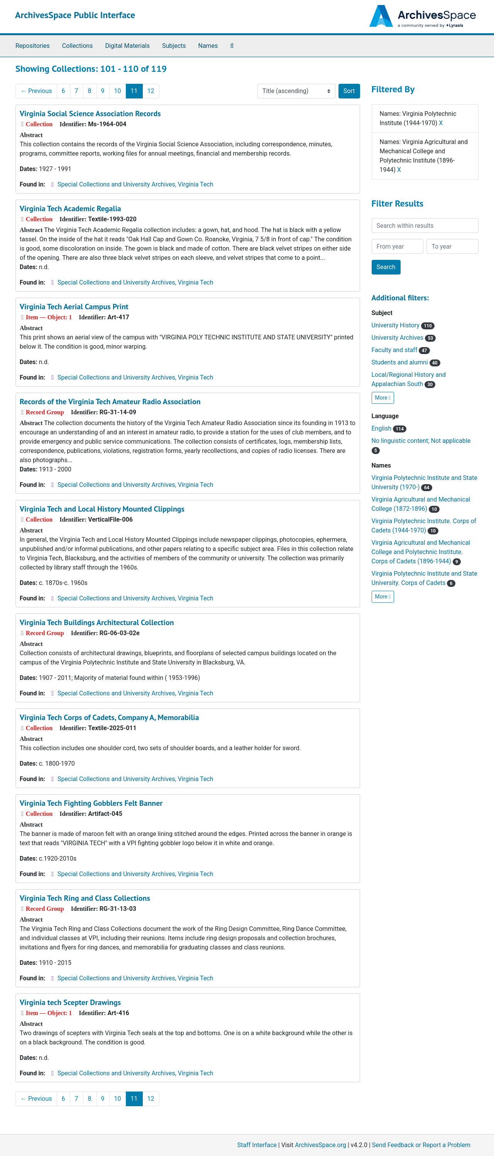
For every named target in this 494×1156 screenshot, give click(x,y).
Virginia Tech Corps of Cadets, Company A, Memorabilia (109, 717)
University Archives (404, 337)
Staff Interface (257, 1145)
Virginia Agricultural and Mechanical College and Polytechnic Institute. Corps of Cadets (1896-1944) (421, 552)
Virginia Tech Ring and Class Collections (85, 898)
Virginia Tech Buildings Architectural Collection (97, 622)
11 (134, 91)
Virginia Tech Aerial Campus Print (74, 307)
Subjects (174, 45)
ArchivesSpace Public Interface (75, 15)
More (383, 398)
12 (150, 91)
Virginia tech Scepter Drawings (70, 1002)
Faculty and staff (401, 350)
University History (403, 325)
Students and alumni (406, 362)
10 (117, 91)
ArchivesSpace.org (320, 1145)
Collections (77, 45)
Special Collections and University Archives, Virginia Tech (135, 184)
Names (208, 45)
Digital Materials (127, 45)
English (389, 428)
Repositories (32, 45)
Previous (36, 91)
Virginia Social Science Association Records (90, 113)
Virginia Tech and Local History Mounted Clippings (102, 509)
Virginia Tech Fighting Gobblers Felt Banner (91, 803)
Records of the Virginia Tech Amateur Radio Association (110, 402)
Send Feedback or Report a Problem (421, 1145)
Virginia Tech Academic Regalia (70, 208)
